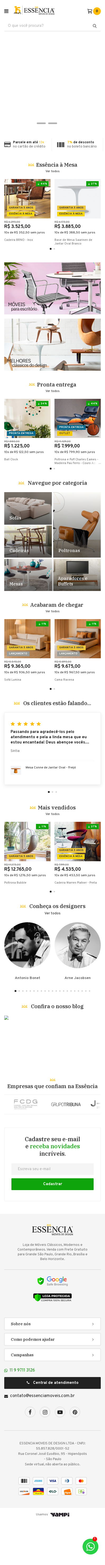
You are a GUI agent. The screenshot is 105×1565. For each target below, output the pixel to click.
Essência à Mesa (56, 164)
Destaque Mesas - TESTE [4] (28, 619)
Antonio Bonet (27, 995)
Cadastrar (52, 1228)
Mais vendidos (57, 851)
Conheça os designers (57, 950)
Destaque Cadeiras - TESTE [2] (28, 585)
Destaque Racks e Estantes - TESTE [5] (77, 619)
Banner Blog (52, 1085)
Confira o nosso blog (57, 1050)
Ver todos (52, 171)
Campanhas (22, 1399)
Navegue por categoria (57, 526)
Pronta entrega (56, 428)
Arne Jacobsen (77, 995)
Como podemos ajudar (33, 1383)
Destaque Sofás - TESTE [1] (28, 552)
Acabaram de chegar (56, 648)
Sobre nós (21, 1368)
